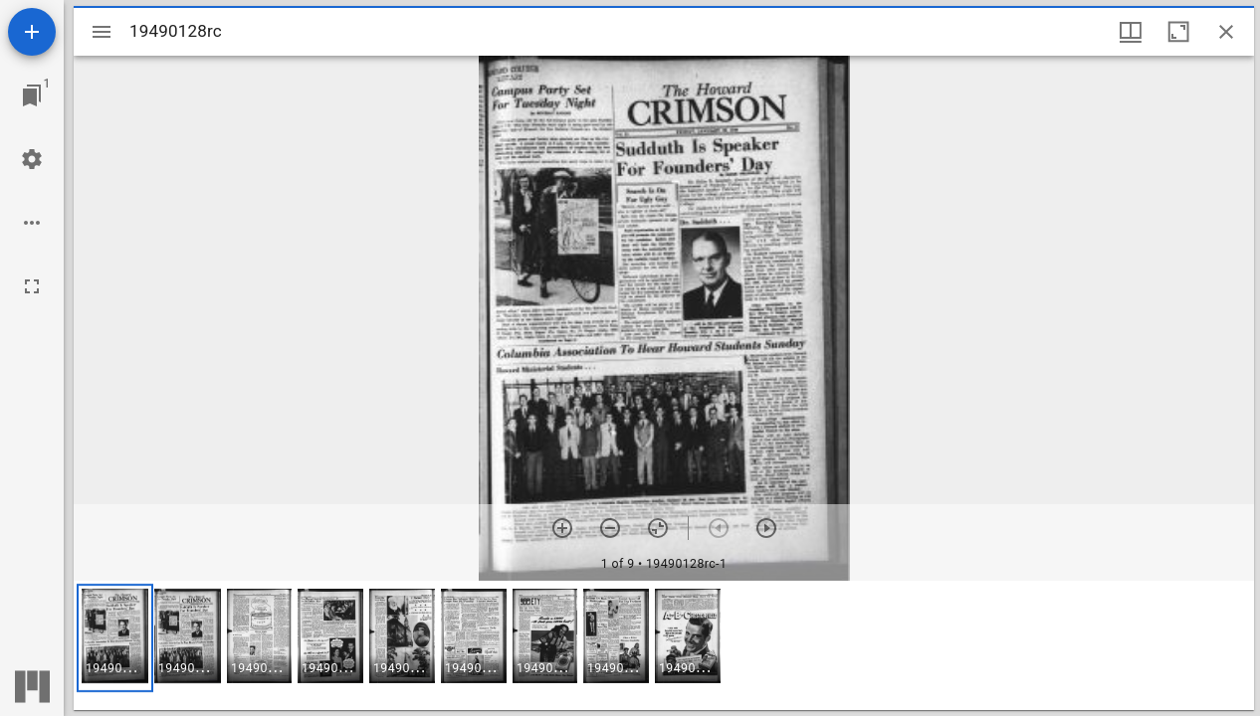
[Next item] (766, 528)
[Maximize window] (1178, 32)
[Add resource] (32, 32)
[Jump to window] (32, 95)
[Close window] (1226, 32)
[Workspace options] (32, 223)
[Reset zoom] (658, 528)
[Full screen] (32, 286)
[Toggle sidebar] (101, 32)
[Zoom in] (562, 528)
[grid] (664, 645)
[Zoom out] (610, 528)
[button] (115, 638)
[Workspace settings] (32, 159)
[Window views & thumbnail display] (1131, 32)
